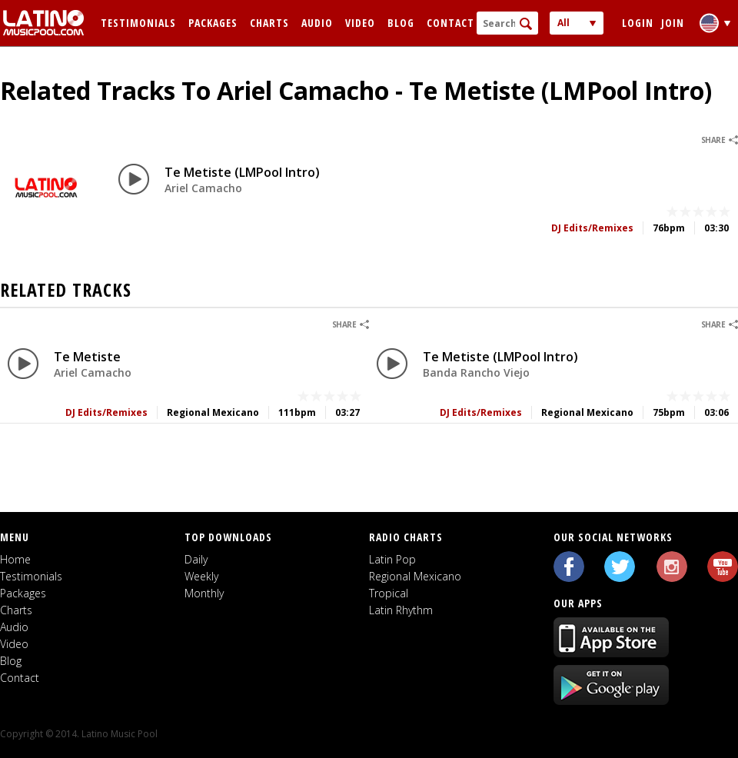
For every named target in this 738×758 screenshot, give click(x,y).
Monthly (204, 593)
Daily (196, 559)
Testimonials (138, 22)
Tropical (388, 593)
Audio (317, 22)
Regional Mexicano (415, 576)
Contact (450, 22)
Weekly (201, 576)
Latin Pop (392, 559)
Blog (400, 22)
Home (15, 559)
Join (672, 22)
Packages (213, 22)
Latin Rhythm (401, 610)
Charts (269, 22)
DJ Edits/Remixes (592, 227)
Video (360, 22)
